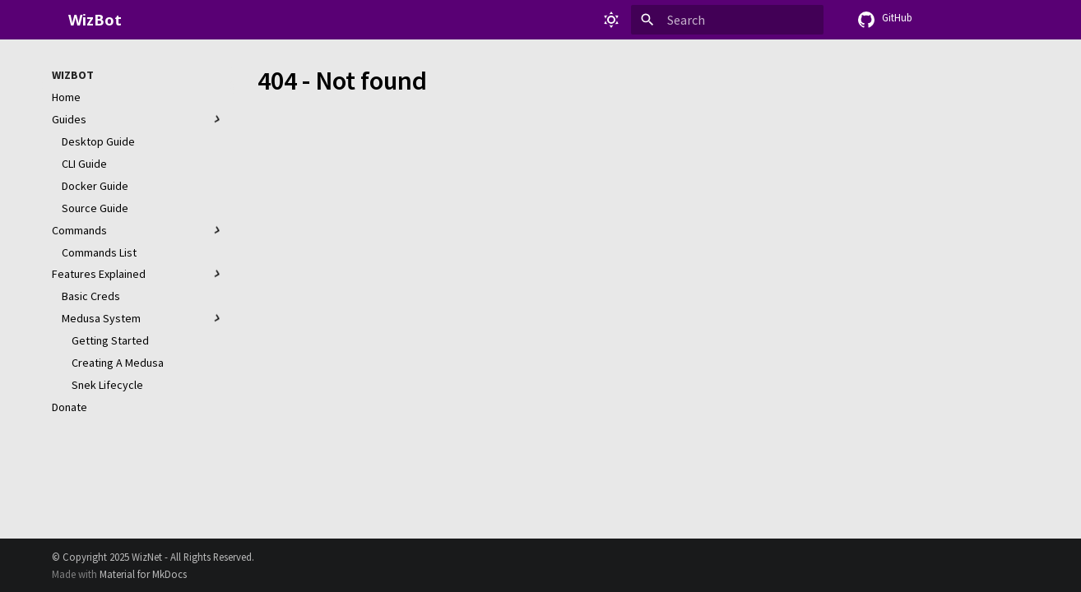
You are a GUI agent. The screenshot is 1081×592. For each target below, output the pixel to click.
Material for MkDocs (143, 573)
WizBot (73, 74)
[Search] (727, 20)
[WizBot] (51, 19)
